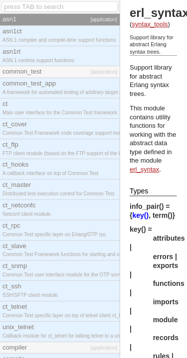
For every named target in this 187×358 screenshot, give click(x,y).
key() (140, 215)
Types (139, 191)
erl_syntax (144, 169)
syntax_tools (150, 24)
